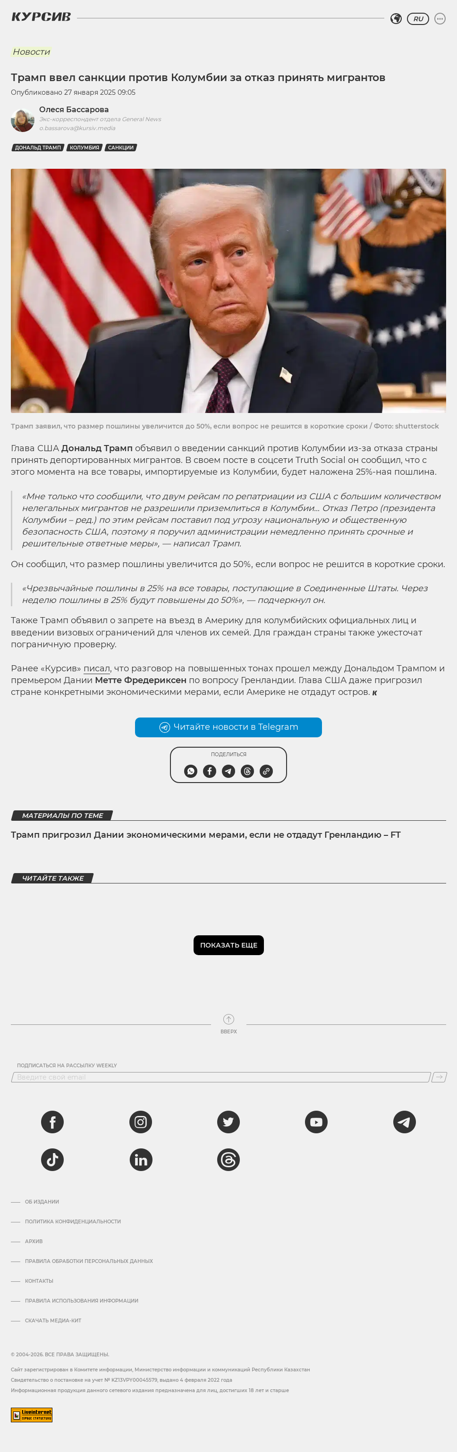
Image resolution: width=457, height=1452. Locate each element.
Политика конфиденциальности (73, 1222)
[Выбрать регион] (396, 19)
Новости (31, 52)
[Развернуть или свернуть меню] (440, 19)
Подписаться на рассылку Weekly (67, 1066)
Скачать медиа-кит (53, 1321)
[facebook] (52, 1122)
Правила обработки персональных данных (89, 1261)
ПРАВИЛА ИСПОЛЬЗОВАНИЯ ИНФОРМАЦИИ (81, 1301)
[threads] (228, 1159)
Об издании (42, 1202)
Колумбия (84, 148)
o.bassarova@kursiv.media (77, 128)
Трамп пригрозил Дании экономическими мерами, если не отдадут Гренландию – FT (206, 835)
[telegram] (404, 1122)
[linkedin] (140, 1159)
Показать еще (228, 945)
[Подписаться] (439, 1077)
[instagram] (140, 1122)
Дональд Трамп (38, 148)
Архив (33, 1242)
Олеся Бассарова (74, 109)
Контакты (39, 1281)
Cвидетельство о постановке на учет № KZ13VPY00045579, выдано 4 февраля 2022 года (121, 1380)
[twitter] (228, 1122)
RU (418, 19)
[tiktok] (52, 1159)
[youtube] (316, 1122)
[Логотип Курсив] (41, 16)
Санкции (121, 148)
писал (97, 668)
